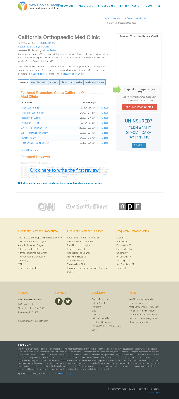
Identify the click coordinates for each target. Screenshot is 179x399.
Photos (64, 82)
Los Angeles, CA (40, 74)
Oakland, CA (122, 253)
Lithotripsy (23, 260)
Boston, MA (122, 237)
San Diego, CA (123, 260)
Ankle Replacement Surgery (34, 128)
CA (49, 43)
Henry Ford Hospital (76, 257)
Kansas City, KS (123, 245)
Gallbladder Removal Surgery (32, 241)
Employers (66, 5)
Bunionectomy (28, 138)
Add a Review (76, 82)
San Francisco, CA (125, 264)
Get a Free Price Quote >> (139, 106)
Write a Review (48, 50)
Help (94, 318)
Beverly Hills (41, 43)
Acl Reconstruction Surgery (34, 133)
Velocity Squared (155, 393)
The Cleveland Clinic (76, 264)
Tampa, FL (121, 268)
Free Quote (102, 108)
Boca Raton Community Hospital (83, 237)
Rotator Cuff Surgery (31, 118)
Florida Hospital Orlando (79, 253)
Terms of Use (114, 326)
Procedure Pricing (39, 82)
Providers (86, 5)
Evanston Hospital (76, 249)
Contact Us (103, 318)
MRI (20, 264)
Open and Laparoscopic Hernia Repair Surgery (40, 237)
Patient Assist (130, 5)
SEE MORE (139, 145)
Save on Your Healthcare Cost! (138, 36)
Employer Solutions (101, 322)
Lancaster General (75, 260)
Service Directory (100, 299)
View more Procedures (29, 268)
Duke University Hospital (78, 245)
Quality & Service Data (94, 82)
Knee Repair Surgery (31, 108)
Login (94, 330)
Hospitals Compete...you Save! (139, 90)
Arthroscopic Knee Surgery (31, 249)
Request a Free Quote (73, 74)
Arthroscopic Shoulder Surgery (33, 253)
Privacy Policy (98, 326)
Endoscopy (39, 257)
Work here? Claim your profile (33, 47)
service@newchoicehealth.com (33, 321)
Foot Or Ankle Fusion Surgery (35, 143)
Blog (149, 5)
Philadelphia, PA (123, 257)
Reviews (54, 82)
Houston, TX (122, 241)
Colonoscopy (24, 257)
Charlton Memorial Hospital (80, 241)
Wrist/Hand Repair (30, 123)
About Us (96, 314)
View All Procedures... (31, 150)
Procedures (106, 5)
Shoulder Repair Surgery (33, 113)
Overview (24, 82)
